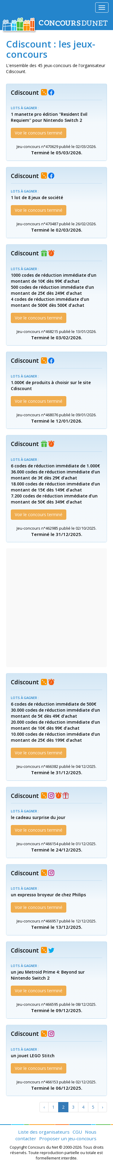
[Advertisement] (56, 607)
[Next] (102, 1107)
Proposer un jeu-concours (67, 1138)
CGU (77, 1132)
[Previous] (44, 1107)
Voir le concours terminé (38, 133)
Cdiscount (25, 93)
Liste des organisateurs (44, 1132)
